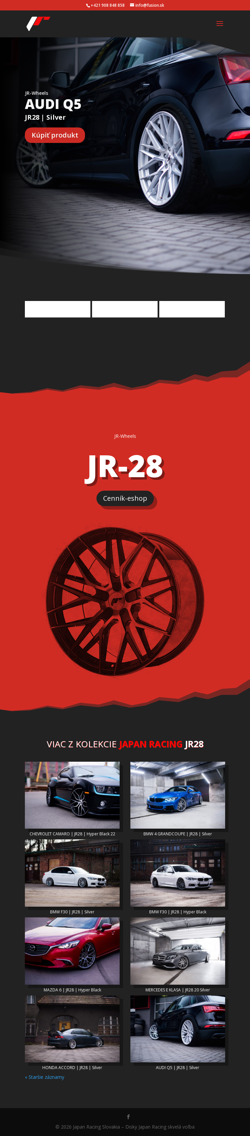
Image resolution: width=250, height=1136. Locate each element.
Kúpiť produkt (55, 135)
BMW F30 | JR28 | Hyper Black (177, 912)
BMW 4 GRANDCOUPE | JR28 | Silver (177, 834)
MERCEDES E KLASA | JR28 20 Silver (177, 990)
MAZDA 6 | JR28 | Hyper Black (72, 990)
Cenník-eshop (125, 498)
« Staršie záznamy (44, 1077)
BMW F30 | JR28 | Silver (72, 912)
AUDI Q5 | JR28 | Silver (177, 1067)
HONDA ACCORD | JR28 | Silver (72, 1067)
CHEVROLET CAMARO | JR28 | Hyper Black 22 (72, 834)
